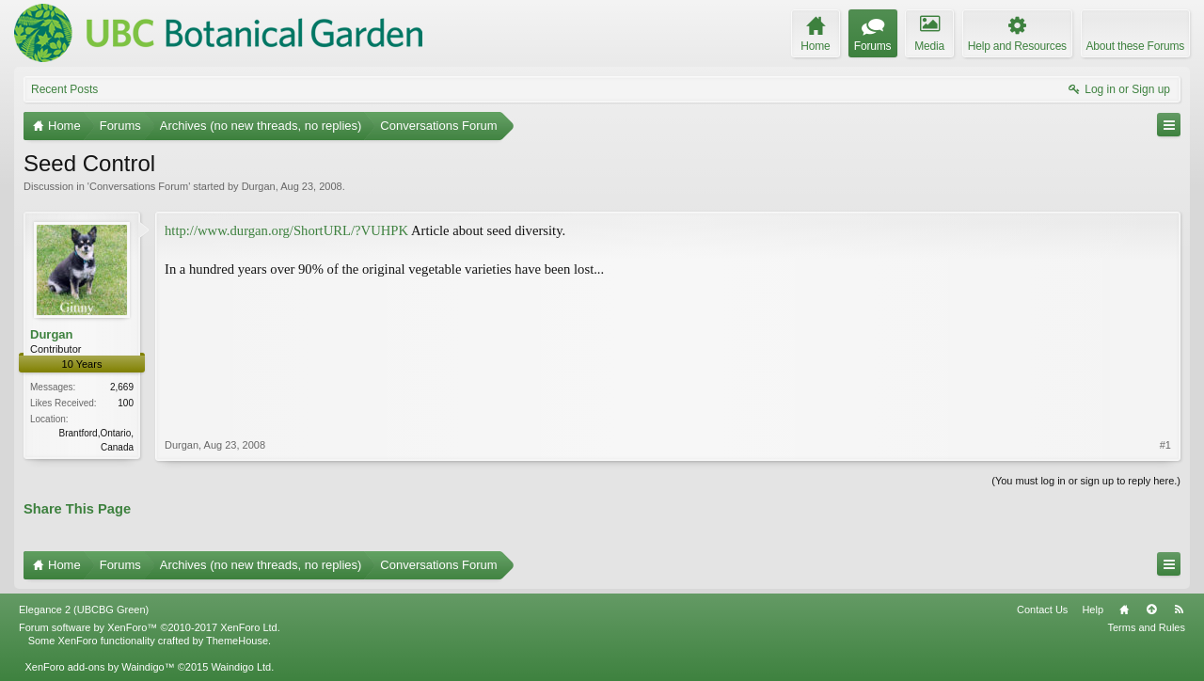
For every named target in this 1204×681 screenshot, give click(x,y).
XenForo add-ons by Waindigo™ (99, 667)
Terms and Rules (1146, 627)
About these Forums (1135, 46)
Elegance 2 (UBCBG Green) (84, 609)
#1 (1165, 445)
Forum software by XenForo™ (149, 627)
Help (1092, 609)
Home (1124, 609)
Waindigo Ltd (241, 667)
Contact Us (1042, 609)
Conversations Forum (138, 186)
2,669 (122, 387)
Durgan (259, 186)
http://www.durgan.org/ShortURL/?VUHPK (286, 230)
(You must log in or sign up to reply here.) (1085, 480)
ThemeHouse (237, 640)
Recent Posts (64, 89)
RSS (1178, 609)
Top (1151, 609)
